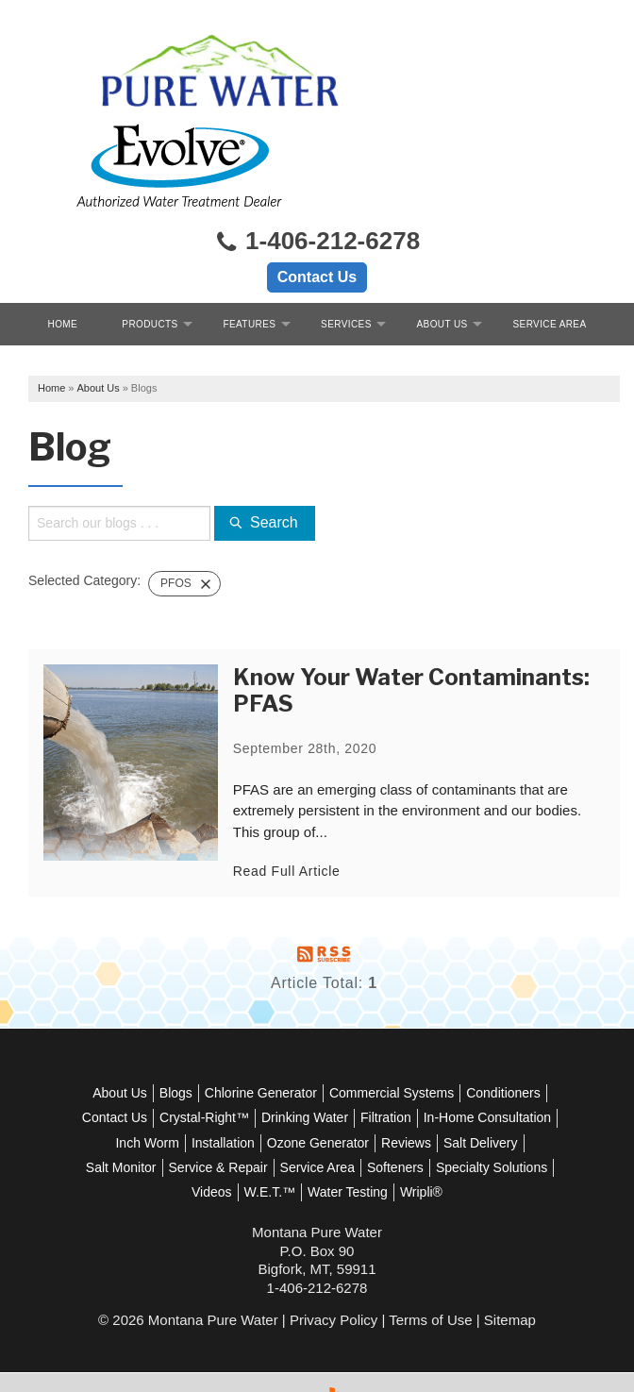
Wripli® (316, 1134)
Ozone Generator (462, 1059)
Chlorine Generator (304, 1009)
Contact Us (317, 190)
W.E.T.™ (392, 1108)
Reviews (133, 1084)
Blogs (219, 1009)
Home (63, 237)
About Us (442, 237)
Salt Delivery (207, 1084)
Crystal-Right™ (317, 1035)
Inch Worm (291, 1059)
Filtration (499, 1035)
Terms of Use (430, 1262)
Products (149, 237)
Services (346, 237)
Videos (335, 1108)
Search (268, 440)
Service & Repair (388, 1084)
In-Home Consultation (183, 1059)
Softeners (150, 1108)
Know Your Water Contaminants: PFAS (415, 607)
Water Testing (471, 1108)
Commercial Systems (435, 1009)
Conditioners (145, 1035)
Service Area (550, 237)
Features (249, 237)
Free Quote (316, 280)
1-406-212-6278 (317, 156)
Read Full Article (290, 788)
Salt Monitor (292, 1084)
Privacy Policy (333, 1262)
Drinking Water (418, 1035)
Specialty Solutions (246, 1108)
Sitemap (510, 1262)
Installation (367, 1059)
